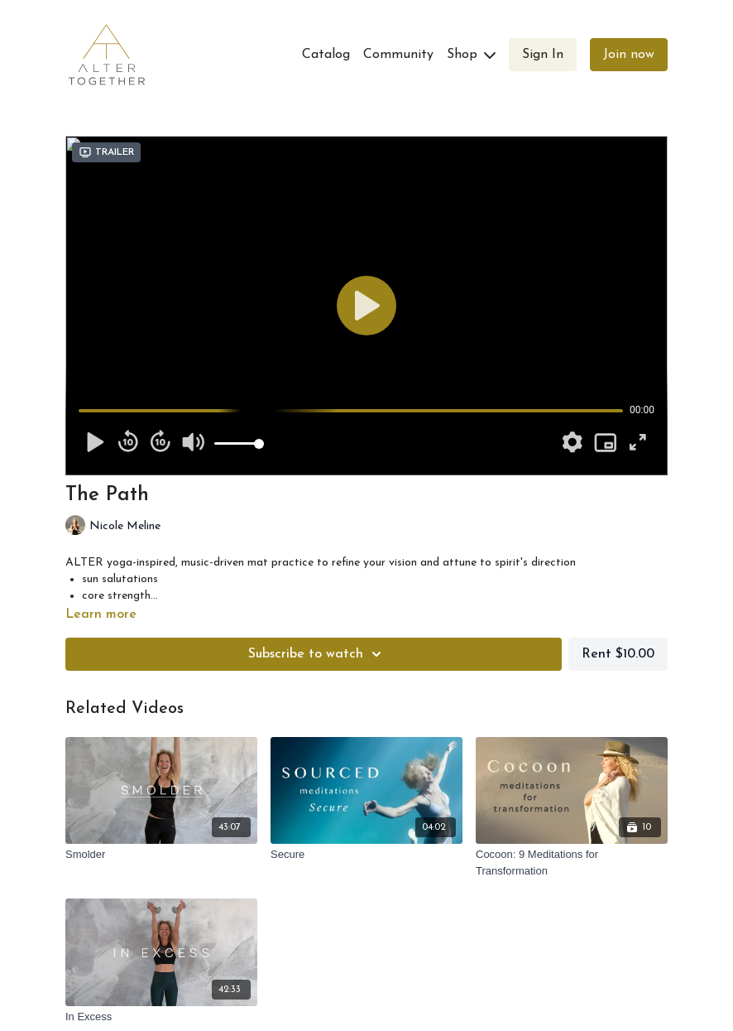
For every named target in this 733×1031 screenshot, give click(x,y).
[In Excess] (161, 1017)
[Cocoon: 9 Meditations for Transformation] (572, 862)
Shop (471, 54)
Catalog (326, 54)
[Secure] (366, 854)
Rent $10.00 (618, 654)
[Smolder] (161, 854)
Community (398, 54)
